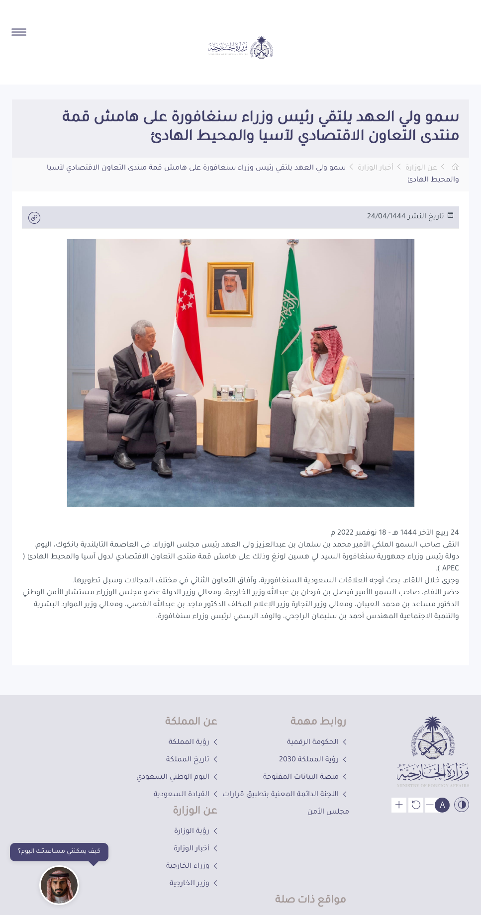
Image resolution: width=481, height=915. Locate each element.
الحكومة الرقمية (318, 743)
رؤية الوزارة (197, 832)
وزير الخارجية (195, 884)
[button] (142, 136)
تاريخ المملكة (193, 760)
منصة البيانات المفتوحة (306, 778)
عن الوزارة (421, 169)
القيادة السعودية (187, 795)
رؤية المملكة (194, 743)
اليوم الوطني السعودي (178, 778)
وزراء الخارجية (193, 867)
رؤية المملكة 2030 (314, 760)
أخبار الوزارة (375, 169)
